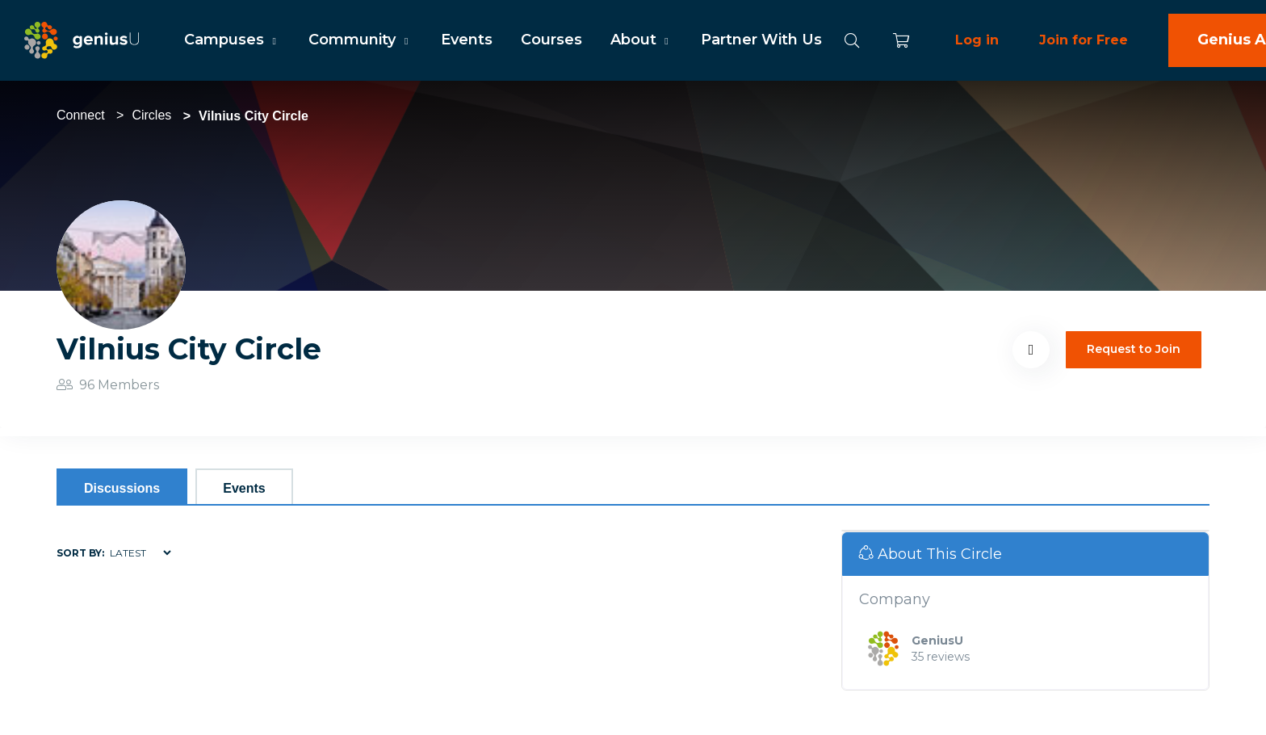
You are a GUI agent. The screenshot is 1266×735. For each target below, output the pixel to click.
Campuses (232, 39)
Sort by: (80, 553)
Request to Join (1133, 349)
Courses (551, 39)
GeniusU (937, 640)
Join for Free (1083, 40)
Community (360, 39)
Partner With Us (761, 39)
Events (467, 39)
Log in (977, 40)
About (641, 39)
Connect (81, 115)
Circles (151, 115)
